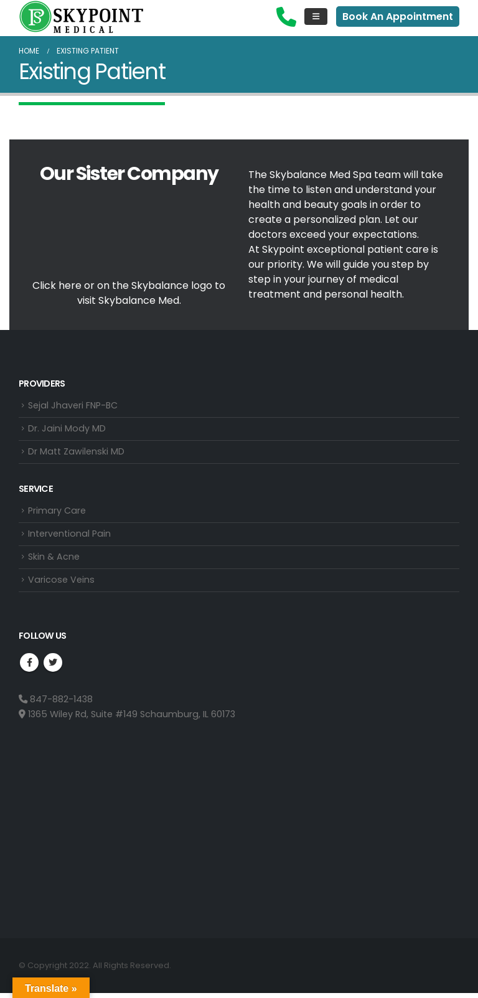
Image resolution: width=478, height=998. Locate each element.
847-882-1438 (56, 703)
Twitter (53, 666)
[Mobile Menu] (315, 16)
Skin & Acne (54, 560)
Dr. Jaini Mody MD (67, 429)
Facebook (29, 666)
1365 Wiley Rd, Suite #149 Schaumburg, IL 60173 (127, 718)
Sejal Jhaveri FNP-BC (73, 406)
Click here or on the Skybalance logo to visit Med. (128, 293)
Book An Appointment (397, 16)
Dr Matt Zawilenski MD (76, 453)
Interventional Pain (69, 536)
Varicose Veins (61, 584)
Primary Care (57, 513)
